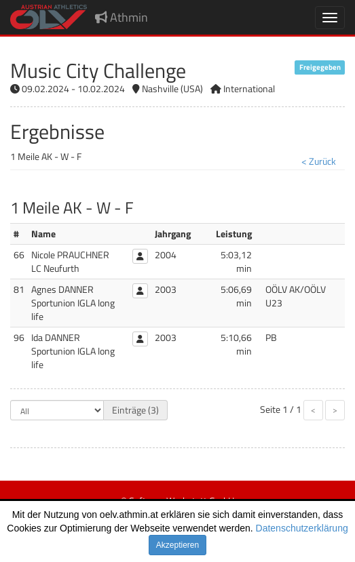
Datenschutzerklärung (302, 528)
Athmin (121, 17)
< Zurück (318, 161)
